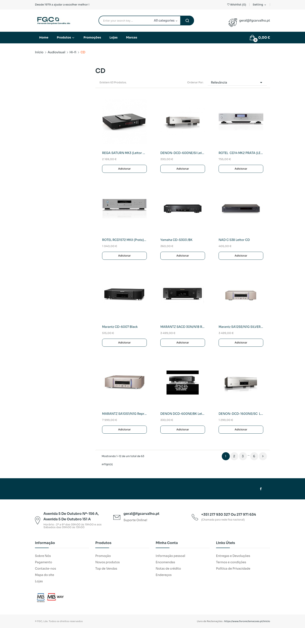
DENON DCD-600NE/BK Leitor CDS (182, 414)
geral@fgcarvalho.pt (254, 20)
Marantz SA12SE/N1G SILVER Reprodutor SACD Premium (241, 327)
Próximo (263, 456)
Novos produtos (107, 562)
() (236, 4)
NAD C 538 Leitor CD (234, 240)
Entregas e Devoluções (233, 556)
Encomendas (165, 562)
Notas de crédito (168, 568)
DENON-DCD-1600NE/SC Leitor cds (241, 414)
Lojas (39, 581)
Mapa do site (44, 575)
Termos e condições (231, 562)
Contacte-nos (45, 568)
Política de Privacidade (233, 568)
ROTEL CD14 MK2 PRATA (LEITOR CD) (241, 153)
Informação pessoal (170, 556)
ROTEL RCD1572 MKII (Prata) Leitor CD (124, 240)
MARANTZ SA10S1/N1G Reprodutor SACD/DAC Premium (124, 414)
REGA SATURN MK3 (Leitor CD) (124, 153)
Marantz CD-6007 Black (120, 327)
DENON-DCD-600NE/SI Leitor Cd (182, 153)
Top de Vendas (106, 568)
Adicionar (124, 168)
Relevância (237, 82)
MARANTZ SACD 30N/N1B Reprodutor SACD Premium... (182, 327)
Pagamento (43, 562)
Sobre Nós (43, 556)
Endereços (164, 575)
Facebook (261, 489)
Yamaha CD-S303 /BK (176, 240)
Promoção (103, 556)
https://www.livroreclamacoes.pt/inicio (247, 621)
